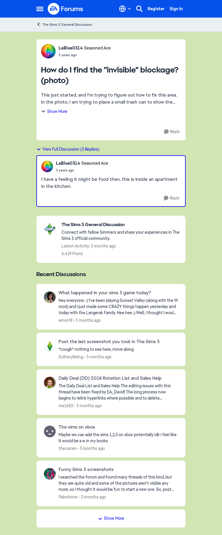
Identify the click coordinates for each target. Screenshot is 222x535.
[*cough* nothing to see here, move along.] (118, 349)
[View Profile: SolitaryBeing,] (50, 346)
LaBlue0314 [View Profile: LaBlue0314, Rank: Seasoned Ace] (71, 48)
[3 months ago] (87, 320)
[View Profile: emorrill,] (50, 297)
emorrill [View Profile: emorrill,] (65, 320)
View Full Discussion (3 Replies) (67, 149)
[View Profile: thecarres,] (50, 431)
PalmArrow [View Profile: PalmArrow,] (68, 497)
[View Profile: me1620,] (50, 382)
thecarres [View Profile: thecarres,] (67, 448)
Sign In (176, 8)
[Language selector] (125, 9)
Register (156, 8)
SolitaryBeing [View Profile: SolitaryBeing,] (71, 356)
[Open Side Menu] (39, 8)
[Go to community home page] (65, 9)
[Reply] (172, 132)
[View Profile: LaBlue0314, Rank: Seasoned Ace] (48, 51)
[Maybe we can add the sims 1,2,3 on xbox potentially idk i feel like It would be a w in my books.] (118, 437)
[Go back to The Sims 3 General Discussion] (121, 225)
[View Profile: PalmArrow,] (50, 474)
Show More (54, 111)
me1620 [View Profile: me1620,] (66, 405)
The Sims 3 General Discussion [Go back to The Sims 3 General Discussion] (64, 24)
